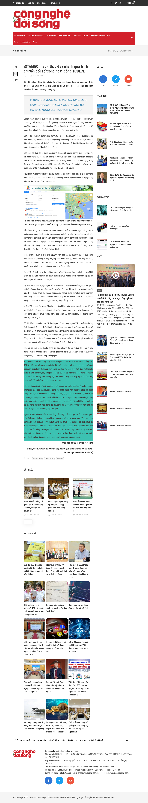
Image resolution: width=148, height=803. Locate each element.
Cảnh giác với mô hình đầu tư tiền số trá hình (78, 606)
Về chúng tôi (18, 3)
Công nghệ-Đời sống (35, 35)
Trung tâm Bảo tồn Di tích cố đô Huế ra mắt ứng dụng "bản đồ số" (56, 110)
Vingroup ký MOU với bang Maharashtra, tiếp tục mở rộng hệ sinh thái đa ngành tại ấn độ (56, 570)
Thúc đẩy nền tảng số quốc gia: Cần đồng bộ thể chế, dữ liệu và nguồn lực (33, 506)
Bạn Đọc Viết (24, 740)
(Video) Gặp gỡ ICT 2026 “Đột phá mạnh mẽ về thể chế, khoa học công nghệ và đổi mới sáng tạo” (115, 298)
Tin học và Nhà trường (22, 42)
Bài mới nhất (31, 533)
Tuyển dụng (55, 3)
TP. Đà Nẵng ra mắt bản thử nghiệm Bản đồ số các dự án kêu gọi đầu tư (58, 100)
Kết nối (100, 67)
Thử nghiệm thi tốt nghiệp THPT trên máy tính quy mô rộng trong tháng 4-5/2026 (34, 610)
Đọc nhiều (101, 96)
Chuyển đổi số (51, 35)
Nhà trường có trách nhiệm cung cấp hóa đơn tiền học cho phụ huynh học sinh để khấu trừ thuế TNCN (34, 648)
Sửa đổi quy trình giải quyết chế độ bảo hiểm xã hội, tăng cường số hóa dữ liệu (33, 570)
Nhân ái (91, 740)
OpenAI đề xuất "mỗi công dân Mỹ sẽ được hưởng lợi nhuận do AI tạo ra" (55, 687)
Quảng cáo (41, 3)
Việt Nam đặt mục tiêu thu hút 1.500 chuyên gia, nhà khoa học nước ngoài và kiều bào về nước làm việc (79, 688)
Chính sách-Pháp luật (80, 35)
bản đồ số (60, 459)
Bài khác (28, 470)
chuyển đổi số (49, 459)
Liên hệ (31, 3)
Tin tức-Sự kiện (19, 35)
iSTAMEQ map (37, 459)
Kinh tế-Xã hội (81, 740)
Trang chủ (112, 51)
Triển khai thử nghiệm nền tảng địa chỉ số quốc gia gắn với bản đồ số (57, 105)
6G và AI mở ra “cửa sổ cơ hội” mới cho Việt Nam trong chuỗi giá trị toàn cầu (79, 647)
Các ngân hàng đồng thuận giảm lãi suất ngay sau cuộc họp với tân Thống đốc (33, 687)
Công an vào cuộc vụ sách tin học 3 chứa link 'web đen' (56, 608)
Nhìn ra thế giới (64, 35)
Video (35, 42)
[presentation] (26, 521)
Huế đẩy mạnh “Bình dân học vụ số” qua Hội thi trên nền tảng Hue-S (82, 506)
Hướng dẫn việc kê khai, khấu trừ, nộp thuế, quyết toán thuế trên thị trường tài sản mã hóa (56, 727)
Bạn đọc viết (103, 197)
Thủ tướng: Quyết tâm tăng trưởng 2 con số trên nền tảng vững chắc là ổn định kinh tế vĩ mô (78, 571)
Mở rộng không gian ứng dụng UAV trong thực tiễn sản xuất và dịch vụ (34, 725)
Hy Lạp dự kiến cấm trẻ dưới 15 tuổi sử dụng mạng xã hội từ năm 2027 (56, 647)
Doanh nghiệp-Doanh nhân (100, 35)
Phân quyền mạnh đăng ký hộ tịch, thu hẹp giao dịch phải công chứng (58, 506)
